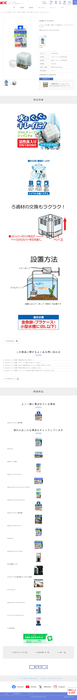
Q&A (61, 652)
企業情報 (44, 1)
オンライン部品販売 (64, 2)
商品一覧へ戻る (38, 667)
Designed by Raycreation (69, 696)
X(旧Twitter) (45, 687)
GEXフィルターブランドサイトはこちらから (49, 30)
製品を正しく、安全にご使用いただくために (51, 678)
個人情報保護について (18, 693)
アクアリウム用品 (7, 12)
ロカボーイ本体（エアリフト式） (32, 12)
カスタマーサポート (51, 3)
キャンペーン (53, 7)
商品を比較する (11, 341)
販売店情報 (44, 3)
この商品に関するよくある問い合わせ (47, 74)
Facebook (17, 687)
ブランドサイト (41, 7)
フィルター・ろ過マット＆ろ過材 (18, 12)
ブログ (62, 7)
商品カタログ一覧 (19, 652)
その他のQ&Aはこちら (11, 379)
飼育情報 (31, 7)
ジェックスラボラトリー (70, 3)
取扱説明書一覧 (42, 652)
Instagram (59, 687)
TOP (14, 7)
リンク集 (6, 693)
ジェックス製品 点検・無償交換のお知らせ (28, 678)
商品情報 (22, 7)
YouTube (31, 687)
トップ (1, 12)
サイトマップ (31, 693)
